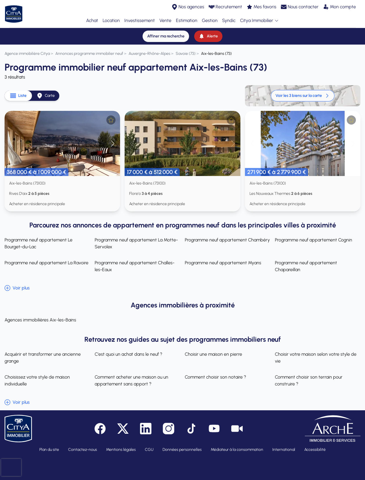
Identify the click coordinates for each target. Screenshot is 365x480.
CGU (149, 449)
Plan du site (49, 449)
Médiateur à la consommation (237, 449)
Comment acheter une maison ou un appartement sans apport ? (131, 380)
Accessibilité (315, 449)
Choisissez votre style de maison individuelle (37, 380)
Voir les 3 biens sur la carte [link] (302, 96)
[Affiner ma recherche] (165, 36)
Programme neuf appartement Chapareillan (306, 266)
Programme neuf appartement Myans (223, 262)
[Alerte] (208, 36)
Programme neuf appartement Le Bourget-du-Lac (38, 243)
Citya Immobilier (259, 20)
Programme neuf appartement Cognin (313, 240)
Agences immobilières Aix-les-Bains (40, 320)
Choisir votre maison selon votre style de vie (315, 357)
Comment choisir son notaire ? (215, 377)
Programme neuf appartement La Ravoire (46, 262)
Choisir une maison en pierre (213, 354)
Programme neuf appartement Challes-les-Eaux (135, 266)
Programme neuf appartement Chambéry (227, 240)
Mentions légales (121, 449)
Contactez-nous (82, 449)
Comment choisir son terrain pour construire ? (308, 380)
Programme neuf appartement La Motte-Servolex (136, 243)
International (283, 449)
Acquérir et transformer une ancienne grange (43, 357)
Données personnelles (182, 449)
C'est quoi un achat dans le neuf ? (128, 354)
